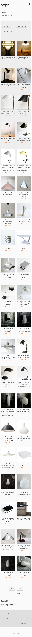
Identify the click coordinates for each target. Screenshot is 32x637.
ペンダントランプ (21, 26)
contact (24, 623)
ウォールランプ (7, 31)
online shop (24, 618)
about (24, 613)
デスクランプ (6, 26)
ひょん (8, 623)
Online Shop (6, 15)
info (7, 618)
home (8, 613)
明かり (13, 15)
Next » (20, 589)
